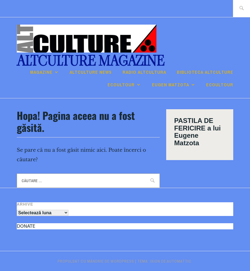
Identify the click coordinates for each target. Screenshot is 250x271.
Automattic (179, 261)
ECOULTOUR (121, 85)
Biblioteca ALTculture (205, 72)
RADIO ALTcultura (144, 72)
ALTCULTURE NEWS (91, 72)
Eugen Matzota (170, 85)
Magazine (41, 72)
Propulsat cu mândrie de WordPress (96, 261)
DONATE (26, 226)
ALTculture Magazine (90, 61)
